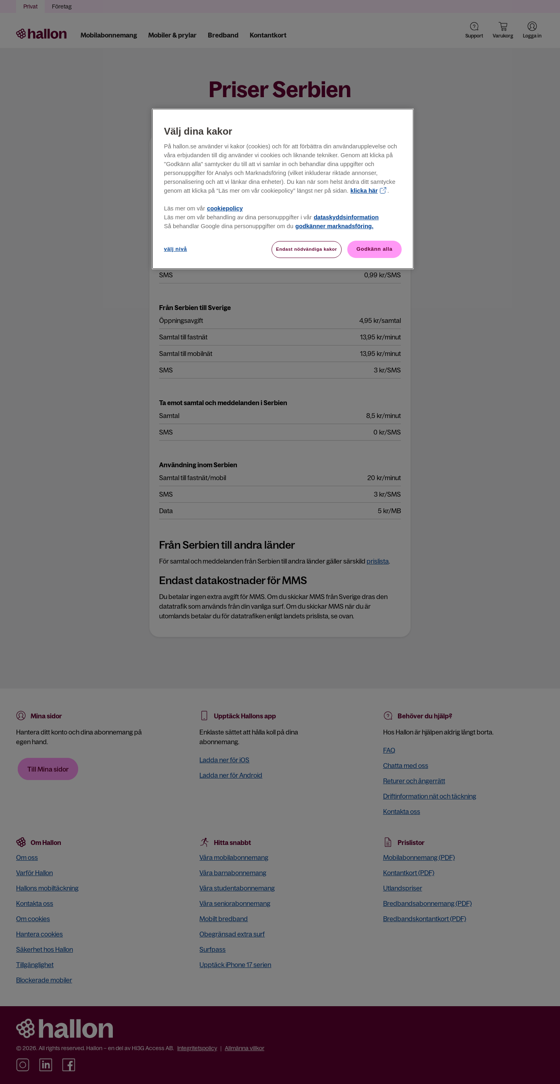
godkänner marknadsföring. (334, 226)
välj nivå (175, 249)
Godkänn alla (374, 249)
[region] (283, 189)
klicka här (364, 190)
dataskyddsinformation (346, 217)
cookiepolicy (225, 208)
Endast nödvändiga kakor (306, 249)
